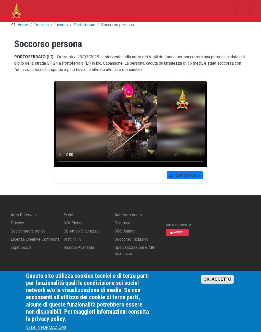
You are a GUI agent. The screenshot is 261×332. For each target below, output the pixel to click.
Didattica (122, 223)
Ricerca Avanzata (78, 247)
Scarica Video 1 (185, 175)
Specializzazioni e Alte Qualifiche (134, 250)
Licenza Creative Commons (35, 239)
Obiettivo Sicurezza (81, 231)
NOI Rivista (73, 223)
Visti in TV (72, 239)
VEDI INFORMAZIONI (46, 327)
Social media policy (28, 231)
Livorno (61, 24)
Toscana (41, 24)
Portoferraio (84, 24)
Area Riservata (24, 214)
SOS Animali (125, 231)
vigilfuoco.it (21, 247)
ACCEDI (177, 232)
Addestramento (128, 214)
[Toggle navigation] (243, 11)
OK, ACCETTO (217, 279)
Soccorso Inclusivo (131, 239)
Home (22, 24)
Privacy (17, 223)
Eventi (68, 214)
